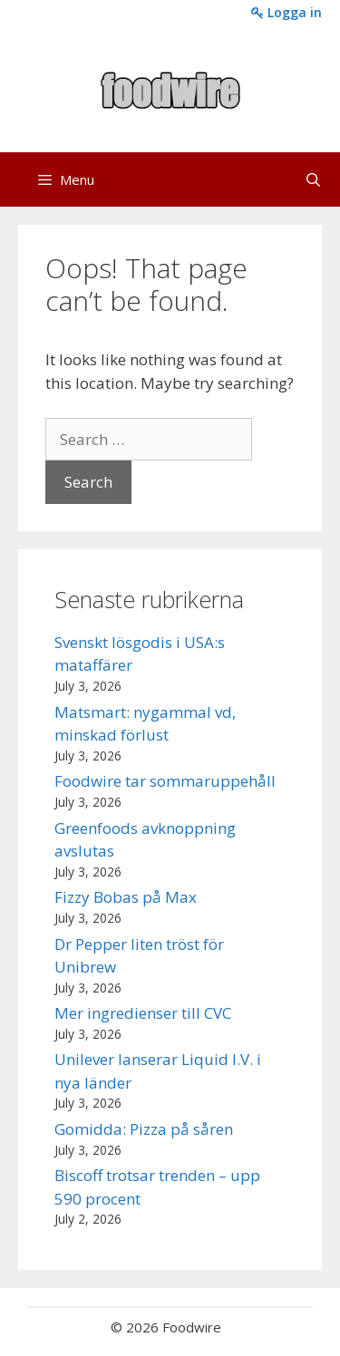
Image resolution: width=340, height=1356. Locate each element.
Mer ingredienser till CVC (142, 1012)
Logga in (286, 12)
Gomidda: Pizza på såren (143, 1129)
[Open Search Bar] (313, 179)
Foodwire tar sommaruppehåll (165, 780)
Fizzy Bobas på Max (125, 896)
